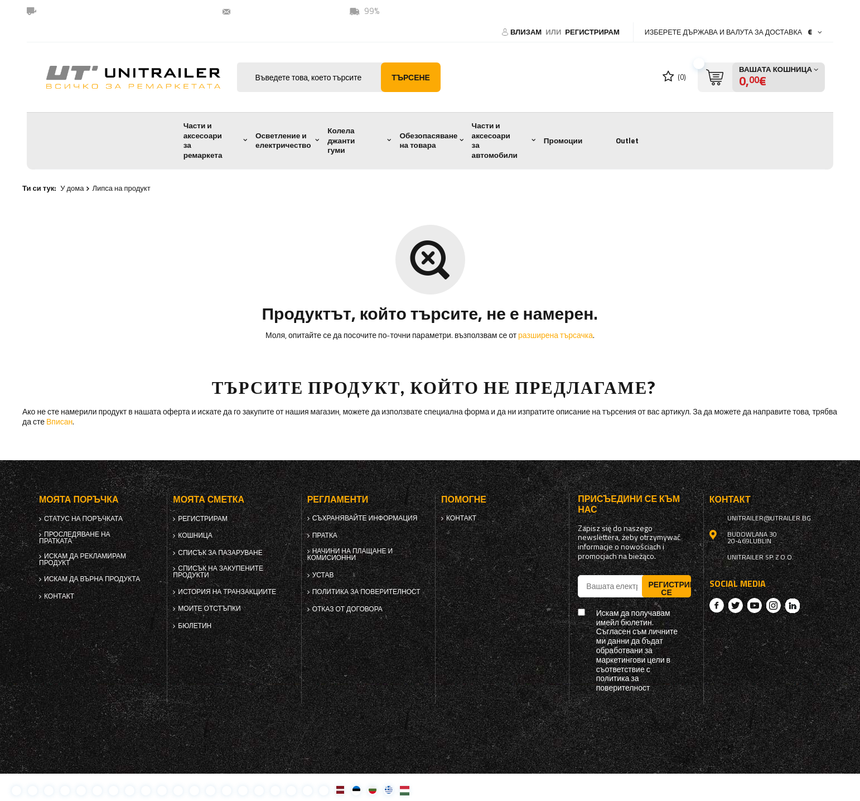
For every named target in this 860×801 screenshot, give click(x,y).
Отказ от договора (347, 609)
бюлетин (194, 626)
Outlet (627, 140)
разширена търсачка (555, 335)
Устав (323, 575)
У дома (72, 188)
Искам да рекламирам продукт (82, 559)
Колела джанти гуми (341, 140)
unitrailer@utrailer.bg (279, 10)
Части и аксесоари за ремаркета (203, 140)
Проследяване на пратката (74, 537)
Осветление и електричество (283, 140)
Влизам (526, 31)
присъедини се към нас (629, 504)
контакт (59, 596)
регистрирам (592, 31)
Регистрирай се (669, 587)
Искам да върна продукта (92, 579)
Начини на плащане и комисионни (350, 554)
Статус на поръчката (83, 518)
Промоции (563, 140)
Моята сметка (208, 499)
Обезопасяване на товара (428, 140)
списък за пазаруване (220, 552)
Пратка (324, 535)
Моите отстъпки (209, 608)
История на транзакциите (227, 591)
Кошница (195, 535)
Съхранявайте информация (365, 518)
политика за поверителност (366, 591)
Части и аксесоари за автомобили (495, 140)
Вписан (59, 421)
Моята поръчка (78, 499)
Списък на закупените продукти (218, 571)
